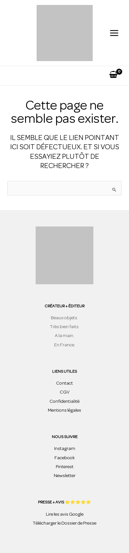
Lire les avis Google (64, 514)
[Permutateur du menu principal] (114, 32)
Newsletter (65, 476)
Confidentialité (64, 401)
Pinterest (65, 467)
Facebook (64, 458)
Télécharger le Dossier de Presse (64, 523)
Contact (64, 383)
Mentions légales (64, 410)
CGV (65, 392)
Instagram (64, 449)
